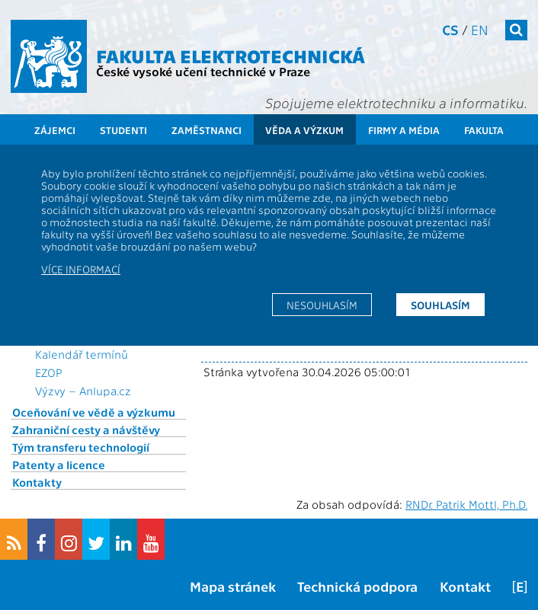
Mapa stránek (233, 586)
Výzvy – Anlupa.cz (83, 391)
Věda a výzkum (304, 130)
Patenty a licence (58, 464)
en (479, 29)
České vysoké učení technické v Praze (203, 71)
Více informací (80, 269)
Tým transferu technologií (80, 447)
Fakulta (484, 130)
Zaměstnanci (206, 130)
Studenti (123, 130)
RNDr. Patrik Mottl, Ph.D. (466, 504)
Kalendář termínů (81, 354)
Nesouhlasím (322, 305)
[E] (519, 586)
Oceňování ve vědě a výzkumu (93, 412)
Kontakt (465, 586)
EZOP (48, 372)
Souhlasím (440, 305)
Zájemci (54, 130)
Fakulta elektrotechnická (230, 55)
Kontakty (37, 482)
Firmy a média (404, 130)
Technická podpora (357, 586)
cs (450, 29)
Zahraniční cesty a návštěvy (86, 429)
